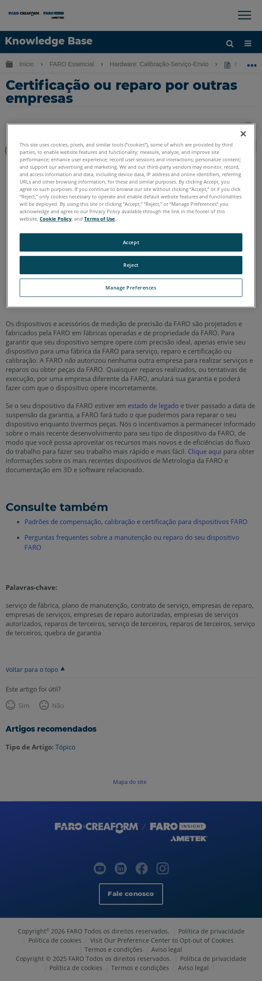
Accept (131, 242)
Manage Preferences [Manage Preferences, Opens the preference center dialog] (130, 287)
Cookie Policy (55, 218)
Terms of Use (99, 218)
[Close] (243, 133)
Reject (130, 265)
